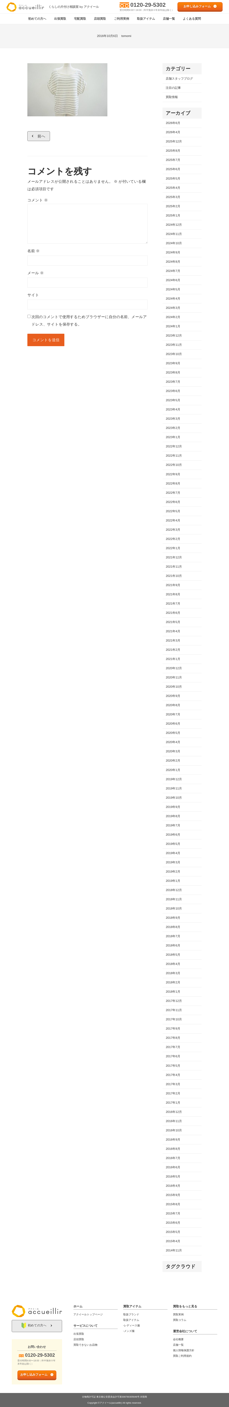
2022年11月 (174, 456)
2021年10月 (174, 576)
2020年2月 (173, 760)
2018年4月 (173, 964)
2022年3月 (173, 530)
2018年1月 (173, 992)
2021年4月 (173, 631)
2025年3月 (173, 197)
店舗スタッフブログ (179, 78)
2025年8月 (173, 151)
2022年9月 (173, 474)
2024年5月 (173, 289)
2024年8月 (173, 262)
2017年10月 (174, 1019)
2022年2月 (173, 539)
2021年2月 (173, 650)
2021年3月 (173, 640)
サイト (33, 295)
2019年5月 (173, 844)
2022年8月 (173, 483)
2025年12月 (174, 141)
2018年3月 (173, 973)
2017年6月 (173, 1056)
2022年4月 (173, 520)
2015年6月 (173, 1223)
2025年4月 (173, 188)
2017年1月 (173, 1103)
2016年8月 (173, 1149)
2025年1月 (173, 215)
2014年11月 (174, 1250)
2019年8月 (173, 816)
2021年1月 (173, 659)
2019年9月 (173, 807)
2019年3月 (173, 862)
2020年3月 (173, 751)
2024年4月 (173, 299)
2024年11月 (174, 234)
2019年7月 (173, 825)
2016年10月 (174, 1130)
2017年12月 (174, 1001)
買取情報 (172, 97)
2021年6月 (173, 613)
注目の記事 (173, 88)
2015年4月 (173, 1241)
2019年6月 (173, 835)
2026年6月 (173, 123)
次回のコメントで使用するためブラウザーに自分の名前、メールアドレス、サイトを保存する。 (89, 320)
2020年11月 (174, 677)
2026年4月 (173, 132)
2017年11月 (174, 1010)
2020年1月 (173, 770)
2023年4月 (173, 409)
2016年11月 (174, 1121)
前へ (42, 136)
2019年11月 (174, 788)
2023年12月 (174, 335)
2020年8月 (173, 705)
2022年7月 (173, 492)
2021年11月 (174, 567)
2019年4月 (173, 853)
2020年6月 (173, 724)
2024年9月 (173, 252)
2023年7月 (173, 382)
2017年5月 (173, 1065)
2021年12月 (174, 557)
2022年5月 (173, 511)
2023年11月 (174, 345)
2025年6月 (173, 169)
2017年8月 (173, 1038)
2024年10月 (174, 243)
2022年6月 (173, 502)
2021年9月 (173, 585)
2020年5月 (173, 733)
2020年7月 (173, 714)
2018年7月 (173, 936)
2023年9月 (173, 363)
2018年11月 (174, 899)
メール (35, 273)
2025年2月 (173, 206)
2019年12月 (174, 779)
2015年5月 (173, 1232)
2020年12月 (174, 668)
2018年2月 (173, 982)
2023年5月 (173, 400)
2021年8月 (173, 594)
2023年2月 (173, 428)
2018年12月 (174, 890)
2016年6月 (173, 1167)
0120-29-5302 (148, 5)
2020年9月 (173, 696)
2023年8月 (173, 372)
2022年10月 (174, 465)
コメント (37, 200)
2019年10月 (174, 797)
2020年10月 (174, 687)
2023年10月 (174, 354)
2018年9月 (173, 918)
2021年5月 (173, 622)
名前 (33, 251)
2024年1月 (173, 326)
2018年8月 (173, 927)
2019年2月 (173, 871)
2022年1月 (173, 548)
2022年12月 (174, 446)
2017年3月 (173, 1084)
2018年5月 (173, 955)
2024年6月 (173, 280)
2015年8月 (173, 1204)
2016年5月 (173, 1176)
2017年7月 (173, 1047)
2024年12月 (174, 225)
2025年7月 (173, 160)
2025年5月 (173, 178)
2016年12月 (174, 1112)
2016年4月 (173, 1186)
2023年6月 (173, 391)
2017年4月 (173, 1075)
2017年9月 (173, 1028)
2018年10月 (174, 908)
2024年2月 (173, 317)
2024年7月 (173, 271)
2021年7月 (173, 603)
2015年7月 (173, 1213)
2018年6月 (173, 945)
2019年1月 (173, 881)
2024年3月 (173, 308)
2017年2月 (173, 1093)
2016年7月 (173, 1158)
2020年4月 (173, 742)
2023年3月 (173, 419)
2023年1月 (173, 437)
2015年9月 (173, 1195)
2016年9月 (173, 1139)
